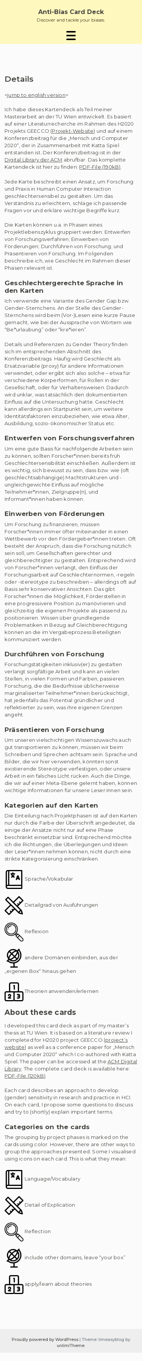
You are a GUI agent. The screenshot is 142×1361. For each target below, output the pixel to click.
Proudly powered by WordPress (46, 1339)
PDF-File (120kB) (25, 1076)
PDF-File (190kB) (99, 167)
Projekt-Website (73, 131)
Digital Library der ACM (33, 160)
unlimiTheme (70, 1345)
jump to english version (36, 95)
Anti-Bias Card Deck (71, 12)
